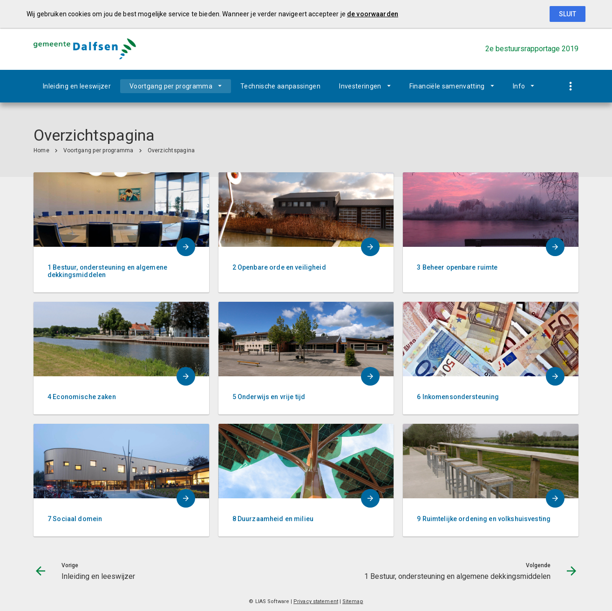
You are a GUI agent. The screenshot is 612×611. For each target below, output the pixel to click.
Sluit (567, 14)
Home (41, 150)
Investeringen (360, 86)
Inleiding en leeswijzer (77, 86)
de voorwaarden (372, 14)
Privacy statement (315, 601)
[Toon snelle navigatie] (570, 86)
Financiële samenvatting (447, 86)
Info (519, 86)
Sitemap (352, 601)
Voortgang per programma (170, 86)
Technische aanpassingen (280, 86)
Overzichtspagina (171, 150)
